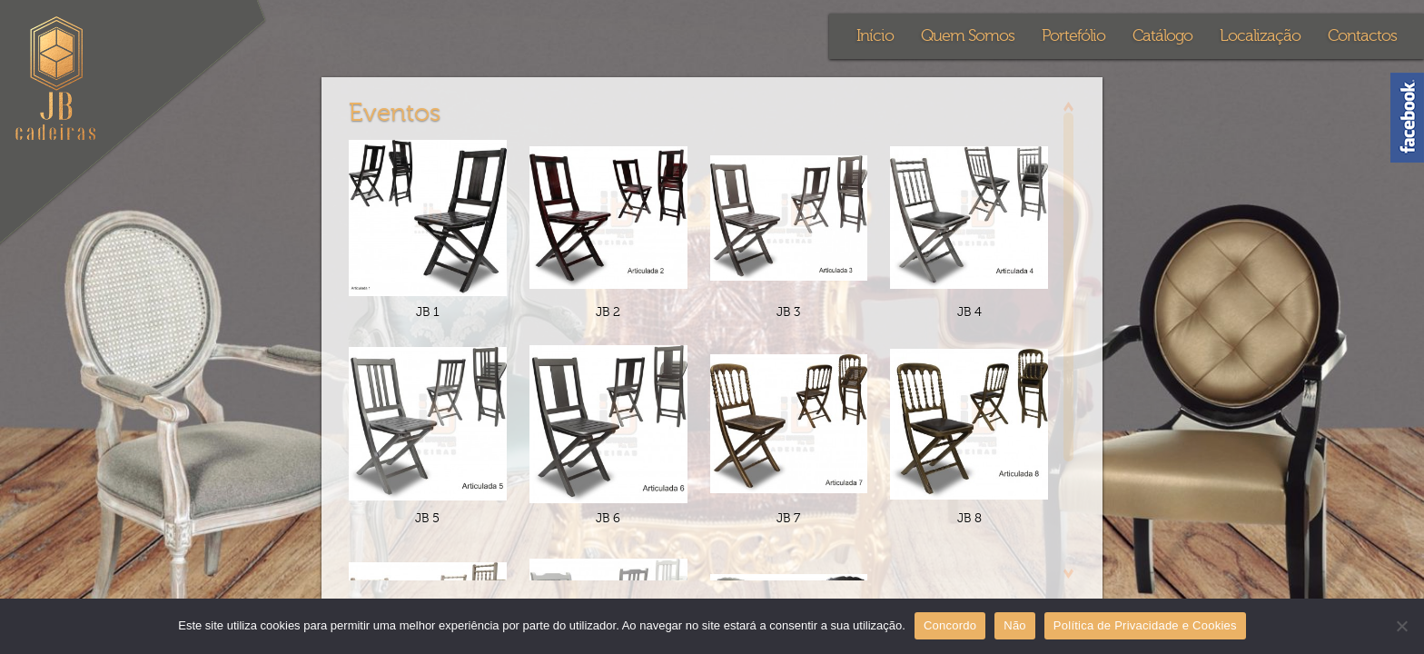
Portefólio (1073, 35)
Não (1015, 625)
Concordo (950, 625)
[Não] (1401, 626)
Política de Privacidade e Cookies (1145, 625)
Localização (1260, 35)
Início (875, 35)
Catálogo (1162, 35)
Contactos (1362, 35)
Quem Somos (967, 35)
